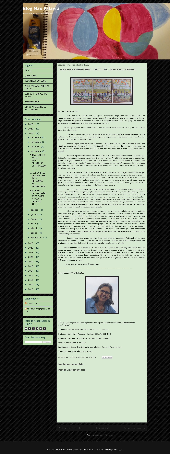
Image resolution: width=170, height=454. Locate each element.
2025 (31, 129)
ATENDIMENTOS (32, 102)
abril (34, 228)
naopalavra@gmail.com (38, 310)
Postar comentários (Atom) (105, 434)
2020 (31, 257)
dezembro (36, 137)
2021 (31, 252)
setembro (36, 151)
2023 (31, 243)
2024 (31, 133)
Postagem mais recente (69, 428)
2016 (31, 275)
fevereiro (37, 238)
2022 (31, 248)
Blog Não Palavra (41, 8)
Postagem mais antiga (134, 428)
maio (34, 224)
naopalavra (33, 304)
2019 (31, 262)
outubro (36, 147)
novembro (36, 142)
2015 (31, 280)
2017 (31, 271)
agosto (35, 210)
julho (34, 215)
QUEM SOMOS (31, 76)
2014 (31, 285)
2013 (31, 289)
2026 (31, 124)
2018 (31, 266)
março (34, 233)
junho (34, 219)
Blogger (119, 449)
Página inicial (102, 428)
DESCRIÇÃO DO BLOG (35, 81)
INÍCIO (28, 71)
